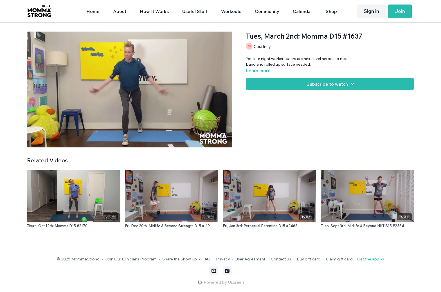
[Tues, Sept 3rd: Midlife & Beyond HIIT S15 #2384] (367, 226)
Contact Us (281, 259)
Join (400, 11)
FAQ (206, 259)
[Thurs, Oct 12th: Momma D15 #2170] (73, 226)
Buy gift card (308, 259)
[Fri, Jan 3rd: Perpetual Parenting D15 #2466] (269, 226)
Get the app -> (370, 259)
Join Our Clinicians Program (131, 259)
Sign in (371, 11)
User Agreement (250, 259)
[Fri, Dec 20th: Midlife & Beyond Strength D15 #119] (171, 226)
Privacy (223, 259)
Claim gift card (339, 259)
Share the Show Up (179, 259)
